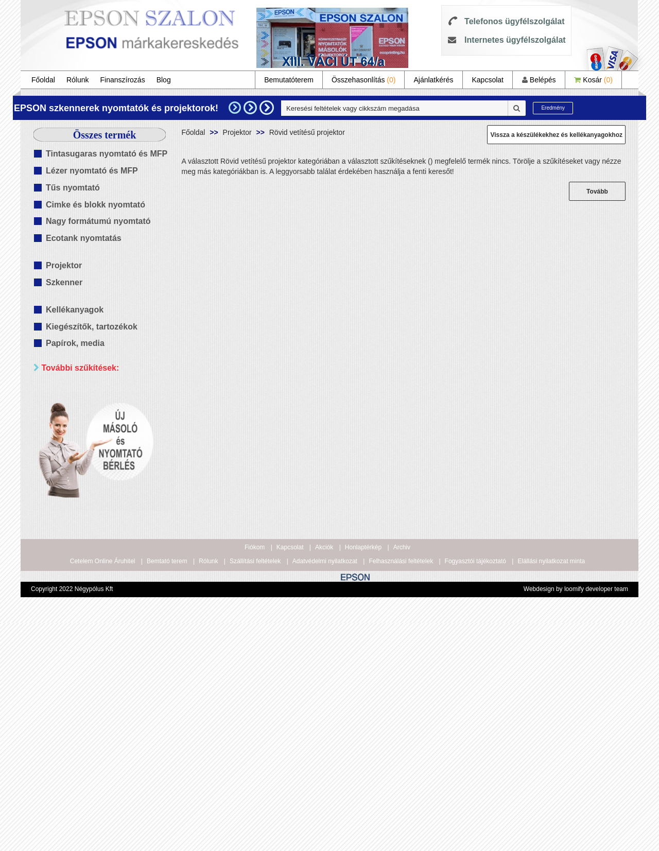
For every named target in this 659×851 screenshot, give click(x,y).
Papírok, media (75, 343)
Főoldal (43, 80)
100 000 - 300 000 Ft (92, 559)
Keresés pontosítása (104, 593)
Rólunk (77, 80)
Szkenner (64, 282)
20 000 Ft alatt (82, 507)
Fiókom (255, 775)
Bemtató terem (167, 789)
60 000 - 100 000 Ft (90, 546)
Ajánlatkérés (433, 80)
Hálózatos (75, 440)
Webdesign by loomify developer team (576, 817)
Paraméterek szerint (77, 392)
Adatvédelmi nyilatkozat (324, 789)
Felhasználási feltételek (401, 789)
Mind (67, 414)
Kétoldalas (76, 427)
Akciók (324, 775)
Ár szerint (57, 472)
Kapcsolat (487, 80)
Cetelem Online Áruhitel (102, 789)
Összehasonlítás (364, 80)
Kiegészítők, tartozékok (91, 326)
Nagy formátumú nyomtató (98, 221)
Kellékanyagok (74, 309)
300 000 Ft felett (85, 572)
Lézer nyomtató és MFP (92, 170)
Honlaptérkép (363, 775)
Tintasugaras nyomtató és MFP (106, 153)
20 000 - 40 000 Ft (88, 520)
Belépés (539, 80)
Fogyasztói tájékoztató (475, 789)
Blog (164, 80)
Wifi (65, 453)
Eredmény (553, 108)
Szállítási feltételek (255, 789)
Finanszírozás (122, 80)
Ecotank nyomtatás (84, 238)
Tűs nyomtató (73, 187)
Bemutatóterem (289, 80)
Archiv (401, 775)
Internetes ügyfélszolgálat (515, 40)
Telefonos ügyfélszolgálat (514, 21)
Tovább (597, 191)
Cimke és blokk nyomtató (95, 204)
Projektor (64, 265)
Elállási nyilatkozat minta (551, 789)
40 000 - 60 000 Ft (88, 533)
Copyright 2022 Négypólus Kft (72, 817)
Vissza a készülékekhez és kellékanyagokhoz (556, 134)
